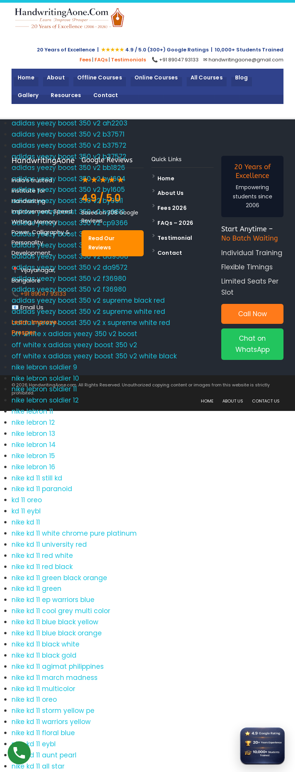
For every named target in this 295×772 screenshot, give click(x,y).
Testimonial (174, 238)
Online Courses (156, 77)
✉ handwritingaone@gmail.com (243, 59)
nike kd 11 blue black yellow (55, 622)
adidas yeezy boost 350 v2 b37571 (68, 134)
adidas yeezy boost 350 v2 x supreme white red (91, 322)
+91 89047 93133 (43, 294)
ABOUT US (232, 401)
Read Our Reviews (101, 242)
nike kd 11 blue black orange (57, 633)
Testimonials (128, 59)
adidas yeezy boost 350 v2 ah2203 (70, 123)
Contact (105, 95)
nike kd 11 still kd (37, 478)
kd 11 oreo (27, 500)
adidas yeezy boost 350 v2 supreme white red (88, 311)
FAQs (101, 59)
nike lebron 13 (33, 433)
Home (26, 77)
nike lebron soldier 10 (45, 378)
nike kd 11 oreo (34, 699)
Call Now (252, 313)
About (56, 77)
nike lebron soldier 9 (44, 367)
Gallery (28, 95)
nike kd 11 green (36, 588)
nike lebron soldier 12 (45, 400)
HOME (207, 401)
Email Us (31, 307)
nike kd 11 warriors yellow (51, 721)
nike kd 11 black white (46, 644)
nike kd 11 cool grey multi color (61, 610)
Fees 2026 (172, 208)
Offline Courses (99, 77)
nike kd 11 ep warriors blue (53, 599)
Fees (85, 59)
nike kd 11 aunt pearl (44, 755)
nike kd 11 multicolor (43, 688)
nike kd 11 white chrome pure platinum (74, 533)
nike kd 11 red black (42, 566)
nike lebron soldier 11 (44, 389)
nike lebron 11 (32, 411)
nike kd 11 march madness (55, 677)
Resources (66, 95)
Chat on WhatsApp (252, 344)
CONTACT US (266, 401)
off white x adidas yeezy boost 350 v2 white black (94, 356)
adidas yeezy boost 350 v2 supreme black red (88, 300)
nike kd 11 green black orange (59, 577)
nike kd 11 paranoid (42, 488)
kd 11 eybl (26, 511)
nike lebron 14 (34, 444)
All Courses (207, 77)
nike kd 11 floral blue (43, 732)
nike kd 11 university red (49, 544)
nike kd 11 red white (42, 555)
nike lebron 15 (33, 455)
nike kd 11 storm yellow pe (53, 710)
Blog (241, 77)
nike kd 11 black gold (44, 655)
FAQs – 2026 (175, 223)
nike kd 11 (26, 522)
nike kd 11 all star (38, 766)
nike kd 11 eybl (34, 744)
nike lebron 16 (33, 467)
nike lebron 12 (33, 422)
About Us (170, 193)
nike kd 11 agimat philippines (58, 666)
